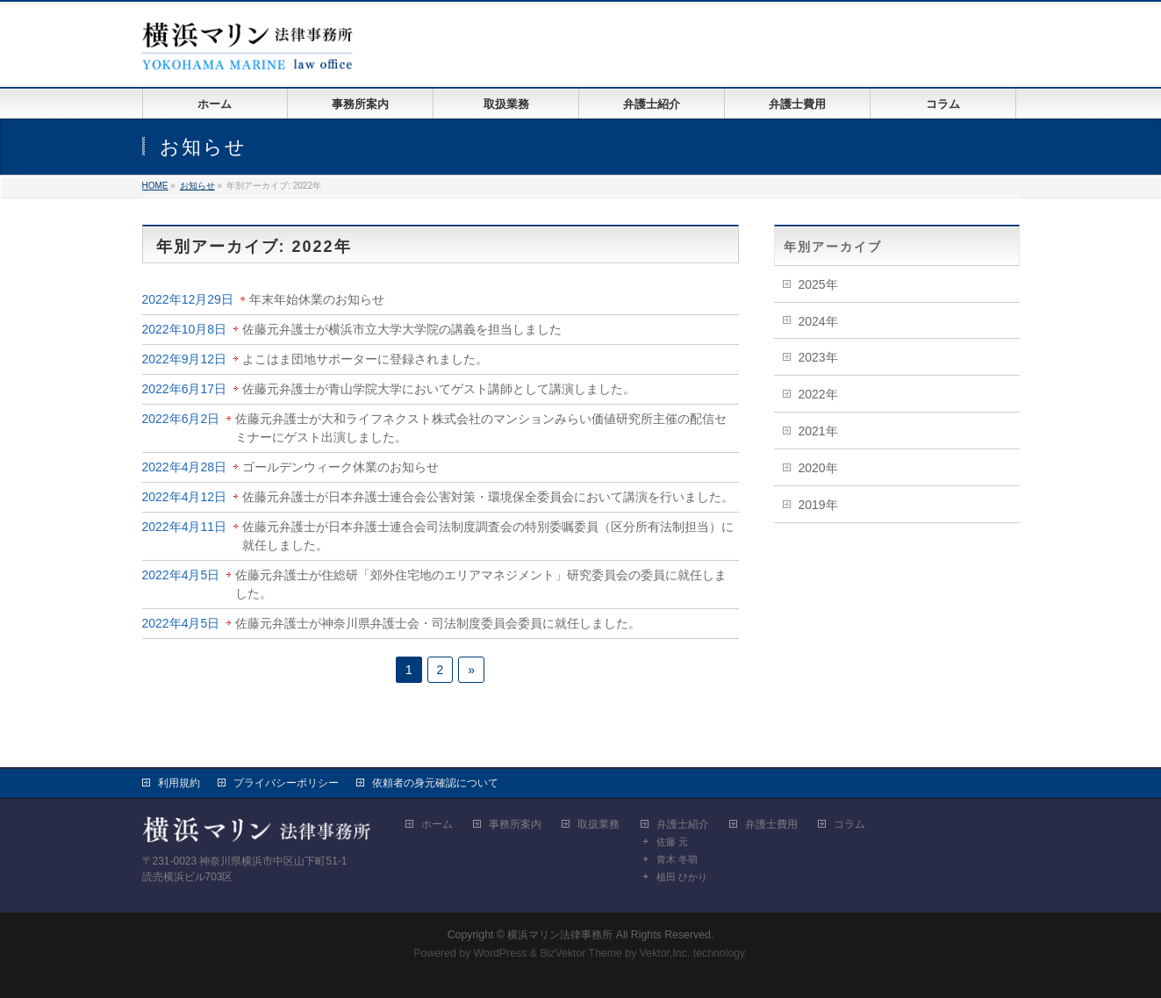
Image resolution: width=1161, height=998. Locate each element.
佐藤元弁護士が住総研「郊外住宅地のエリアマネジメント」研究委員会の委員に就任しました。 (481, 584)
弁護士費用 (771, 824)
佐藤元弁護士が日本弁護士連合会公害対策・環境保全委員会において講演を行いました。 (488, 497)
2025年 (818, 284)
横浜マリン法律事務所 (560, 935)
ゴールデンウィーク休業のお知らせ (340, 467)
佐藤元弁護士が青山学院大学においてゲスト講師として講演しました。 (438, 389)
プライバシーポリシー (286, 783)
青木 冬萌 (677, 859)
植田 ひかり (681, 877)
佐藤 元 (672, 841)
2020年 (818, 468)
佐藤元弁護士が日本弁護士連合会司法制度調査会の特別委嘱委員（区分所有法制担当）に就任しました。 (488, 536)
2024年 (818, 321)
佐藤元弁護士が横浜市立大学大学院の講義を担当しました (402, 329)
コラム (849, 824)
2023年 (818, 357)
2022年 (818, 394)
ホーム (437, 824)
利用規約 (179, 783)
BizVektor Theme (581, 953)
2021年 (818, 431)
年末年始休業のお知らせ (316, 299)
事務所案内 (515, 824)
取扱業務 (598, 824)
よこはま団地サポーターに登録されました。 (365, 359)
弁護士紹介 (682, 824)
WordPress (500, 953)
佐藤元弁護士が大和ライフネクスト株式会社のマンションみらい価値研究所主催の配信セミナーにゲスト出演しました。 (481, 428)
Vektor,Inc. (665, 953)
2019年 (818, 505)
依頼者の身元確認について (435, 783)
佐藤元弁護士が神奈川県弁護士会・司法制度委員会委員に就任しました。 (438, 623)
